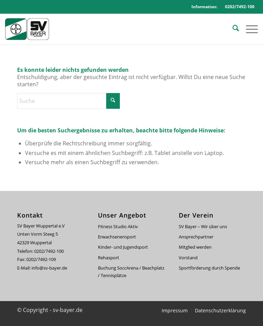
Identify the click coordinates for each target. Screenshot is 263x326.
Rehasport (108, 258)
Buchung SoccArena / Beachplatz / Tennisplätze (131, 271)
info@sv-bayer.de (50, 268)
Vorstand (188, 258)
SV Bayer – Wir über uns (203, 226)
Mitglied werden (195, 247)
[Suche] (232, 29)
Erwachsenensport (117, 237)
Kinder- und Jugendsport (123, 247)
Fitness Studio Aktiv (118, 226)
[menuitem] (232, 29)
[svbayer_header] (31, 29)
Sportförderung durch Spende (209, 268)
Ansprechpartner (196, 237)
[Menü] (248, 29)
